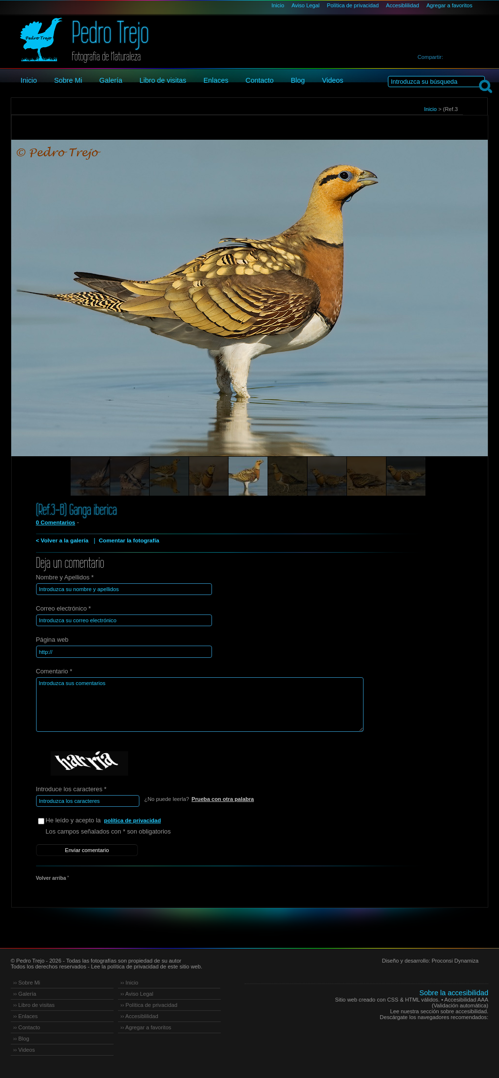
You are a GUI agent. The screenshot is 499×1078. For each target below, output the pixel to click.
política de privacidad (133, 820)
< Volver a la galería (62, 540)
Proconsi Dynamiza (455, 959)
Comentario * (54, 670)
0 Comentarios (55, 522)
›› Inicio (129, 981)
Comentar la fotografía (128, 540)
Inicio (277, 5)
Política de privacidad (353, 5)
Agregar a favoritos (449, 5)
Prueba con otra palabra (223, 798)
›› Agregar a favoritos (145, 1026)
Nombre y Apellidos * (65, 577)
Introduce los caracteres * (71, 788)
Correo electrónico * (63, 608)
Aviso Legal (305, 5)
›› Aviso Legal (137, 992)
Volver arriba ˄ (52, 877)
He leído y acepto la (119, 820)
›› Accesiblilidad (139, 1015)
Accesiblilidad (402, 5)
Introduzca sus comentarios (197, 704)
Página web (52, 639)
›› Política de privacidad (148, 1003)
